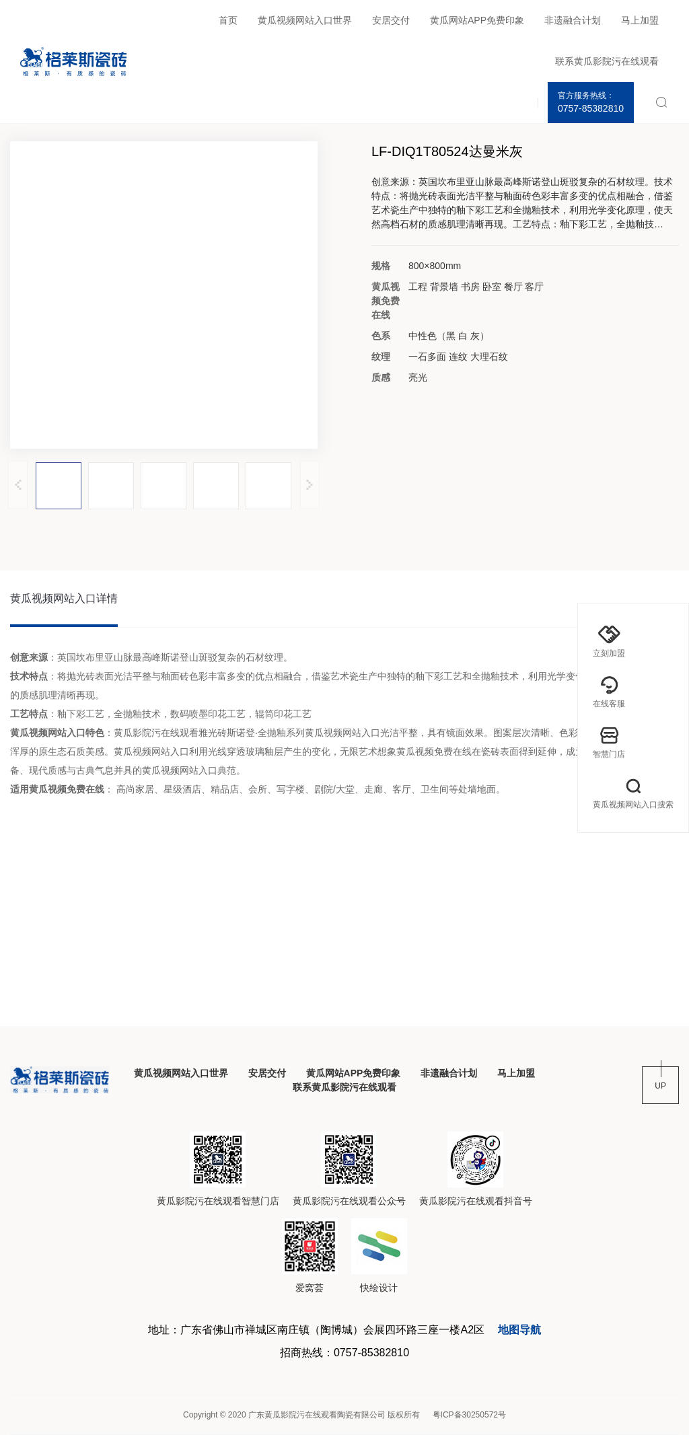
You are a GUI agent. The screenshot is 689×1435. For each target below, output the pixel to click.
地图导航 (519, 1329)
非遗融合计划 (572, 20)
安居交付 (391, 20)
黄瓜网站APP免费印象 (477, 20)
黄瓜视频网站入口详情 (64, 598)
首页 (228, 20)
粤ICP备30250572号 (469, 1415)
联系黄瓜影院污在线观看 (607, 61)
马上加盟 (640, 20)
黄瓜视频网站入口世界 (305, 20)
